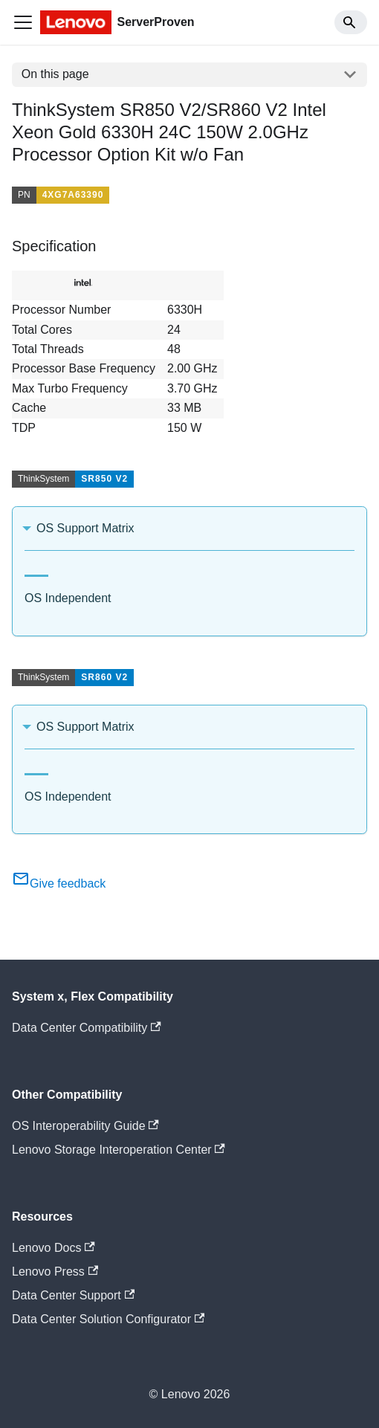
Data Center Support (73, 1295)
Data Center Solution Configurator (108, 1319)
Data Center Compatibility (86, 1027)
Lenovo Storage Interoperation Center (118, 1149)
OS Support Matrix (85, 528)
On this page (55, 74)
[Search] (350, 22)
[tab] (36, 570)
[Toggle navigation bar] (23, 22)
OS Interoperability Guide (85, 1126)
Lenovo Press (55, 1271)
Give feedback (59, 883)
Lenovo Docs (53, 1247)
